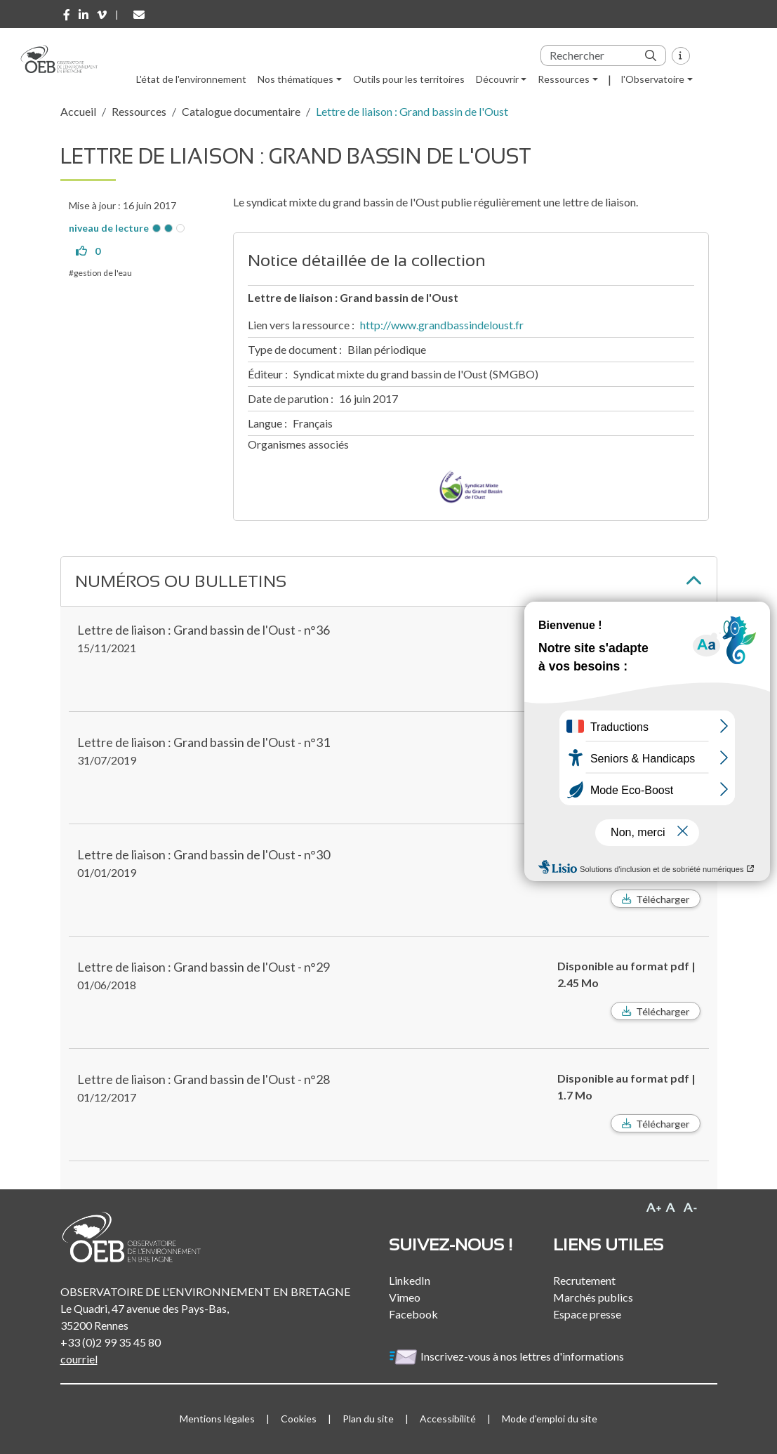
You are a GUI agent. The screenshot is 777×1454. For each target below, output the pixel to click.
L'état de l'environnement (191, 79)
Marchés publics (593, 1297)
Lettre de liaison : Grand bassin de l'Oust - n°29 (203, 966)
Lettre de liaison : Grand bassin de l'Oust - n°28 (203, 1079)
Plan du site (368, 1419)
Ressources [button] (564, 79)
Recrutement (584, 1280)
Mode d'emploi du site (549, 1419)
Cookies (299, 1419)
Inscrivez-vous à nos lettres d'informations (507, 1356)
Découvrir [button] (497, 79)
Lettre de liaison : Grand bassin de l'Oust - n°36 (203, 629)
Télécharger (662, 899)
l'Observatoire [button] (652, 79)
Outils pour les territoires (409, 79)
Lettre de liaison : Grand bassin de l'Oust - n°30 (203, 854)
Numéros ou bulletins (180, 580)
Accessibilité (448, 1419)
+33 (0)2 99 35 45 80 (110, 1342)
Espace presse (587, 1314)
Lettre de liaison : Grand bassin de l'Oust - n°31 (203, 742)
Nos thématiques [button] (295, 79)
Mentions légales (217, 1419)
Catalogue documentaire (241, 111)
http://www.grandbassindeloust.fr (442, 324)
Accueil (78, 111)
